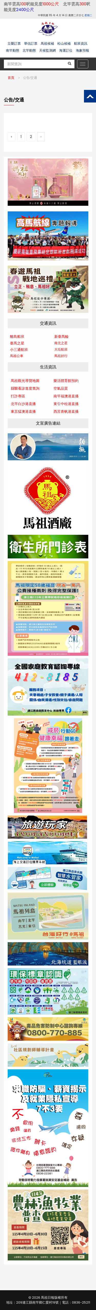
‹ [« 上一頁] (11, 136)
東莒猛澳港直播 (23, 411)
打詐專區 (18, 396)
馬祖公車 (16, 355)
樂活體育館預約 (66, 380)
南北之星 (61, 343)
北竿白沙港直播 (23, 403)
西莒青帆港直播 (66, 411)
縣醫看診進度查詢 (25, 388)
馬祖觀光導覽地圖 (25, 380)
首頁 (11, 78)
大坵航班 (61, 349)
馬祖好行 (61, 355)
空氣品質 (61, 388)
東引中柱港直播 (66, 403)
